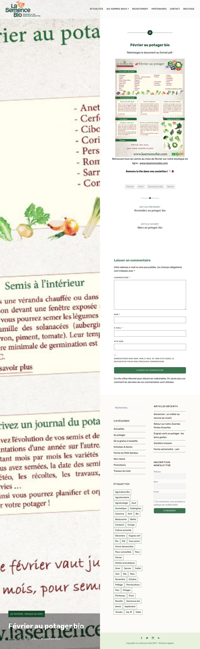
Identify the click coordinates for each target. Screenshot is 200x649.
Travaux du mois (33, 614)
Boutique (188, 9)
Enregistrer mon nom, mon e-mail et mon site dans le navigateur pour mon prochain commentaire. (144, 360)
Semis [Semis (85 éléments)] (118, 606)
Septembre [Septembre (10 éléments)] (130, 606)
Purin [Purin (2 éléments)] (131, 595)
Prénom (157, 472)
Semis (170, 186)
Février (130, 186)
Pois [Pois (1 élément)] (117, 590)
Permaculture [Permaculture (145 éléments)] (133, 584)
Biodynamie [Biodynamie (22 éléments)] (121, 519)
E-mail (118, 328)
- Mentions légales (165, 643)
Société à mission (163, 443)
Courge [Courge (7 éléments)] (131, 525)
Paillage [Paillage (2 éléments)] (119, 584)
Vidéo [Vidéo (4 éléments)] (138, 612)
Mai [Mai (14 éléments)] (125, 574)
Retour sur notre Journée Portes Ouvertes (167, 426)
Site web (118, 341)
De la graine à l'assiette (126, 441)
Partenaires (159, 9)
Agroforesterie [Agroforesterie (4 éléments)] (122, 497)
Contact (175, 9)
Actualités (96, 9)
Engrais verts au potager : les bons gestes (169, 435)
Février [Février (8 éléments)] (118, 557)
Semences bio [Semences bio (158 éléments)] (133, 601)
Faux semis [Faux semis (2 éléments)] (134, 541)
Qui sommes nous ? (118, 9)
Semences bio (155, 186)
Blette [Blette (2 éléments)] (133, 519)
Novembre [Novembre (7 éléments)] (120, 579)
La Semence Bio (28, 639)
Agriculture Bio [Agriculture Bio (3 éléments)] (122, 492)
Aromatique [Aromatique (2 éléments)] (121, 508)
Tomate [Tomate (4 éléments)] (118, 612)
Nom (117, 314)
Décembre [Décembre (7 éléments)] (120, 535)
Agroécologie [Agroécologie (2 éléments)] (121, 503)
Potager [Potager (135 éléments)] (127, 590)
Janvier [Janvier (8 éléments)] (127, 568)
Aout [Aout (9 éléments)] (134, 503)
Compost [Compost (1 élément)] (119, 525)
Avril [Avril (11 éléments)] (130, 514)
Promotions (120, 465)
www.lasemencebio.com (154, 163)
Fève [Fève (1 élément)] (137, 552)
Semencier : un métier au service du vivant (167, 416)
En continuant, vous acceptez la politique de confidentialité (169, 503)
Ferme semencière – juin (167, 449)
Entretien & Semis (123, 447)
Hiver (141, 186)
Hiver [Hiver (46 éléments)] (117, 568)
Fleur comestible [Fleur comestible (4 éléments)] (123, 552)
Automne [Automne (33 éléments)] (119, 514)
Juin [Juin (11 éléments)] (117, 574)
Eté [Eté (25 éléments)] (123, 541)
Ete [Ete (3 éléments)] (116, 541)
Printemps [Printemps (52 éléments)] (120, 595)
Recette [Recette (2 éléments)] (119, 601)
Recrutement (140, 9)
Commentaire (122, 277)
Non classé (119, 459)
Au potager (16, 614)
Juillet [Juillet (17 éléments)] (138, 568)
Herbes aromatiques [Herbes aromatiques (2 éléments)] (125, 563)
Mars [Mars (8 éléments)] (132, 574)
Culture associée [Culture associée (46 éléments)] (123, 530)
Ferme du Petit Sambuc (126, 453)
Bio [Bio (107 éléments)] (137, 514)
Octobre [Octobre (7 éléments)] (133, 579)
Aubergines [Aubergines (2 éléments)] (135, 508)
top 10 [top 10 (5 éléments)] (129, 612)
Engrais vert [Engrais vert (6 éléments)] (134, 535)
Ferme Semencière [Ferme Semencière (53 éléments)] (124, 546)
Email (156, 492)
